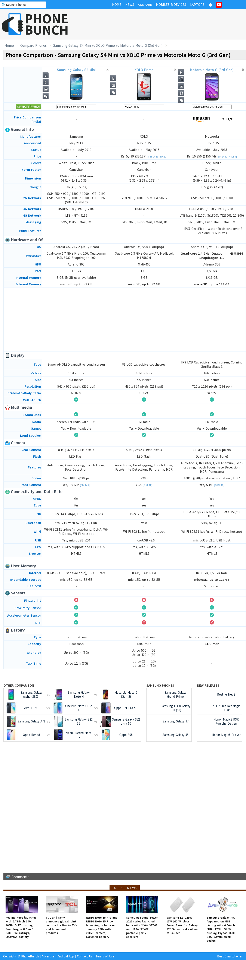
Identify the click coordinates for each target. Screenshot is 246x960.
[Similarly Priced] (157, 156)
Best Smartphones (230, 956)
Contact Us (85, 956)
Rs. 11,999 (211, 119)
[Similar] (85, 485)
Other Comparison (18, 685)
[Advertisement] (124, 319)
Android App (66, 956)
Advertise (48, 956)
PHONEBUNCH (47, 24)
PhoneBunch (30, 956)
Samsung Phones (160, 685)
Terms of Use (105, 956)
